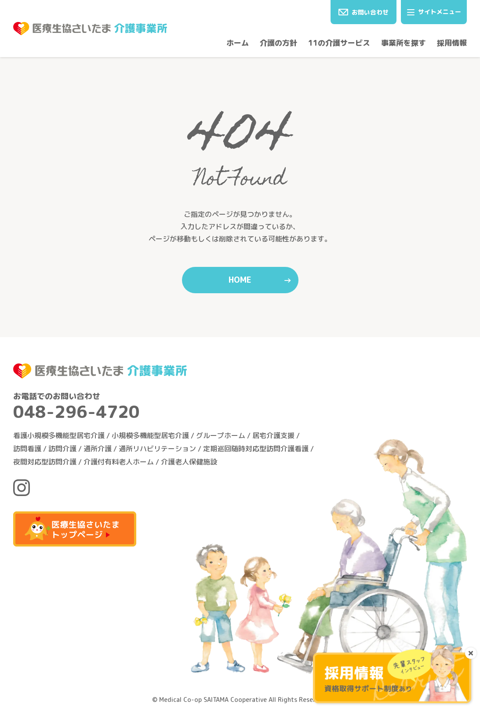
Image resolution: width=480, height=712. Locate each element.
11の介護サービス (339, 43)
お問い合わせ (363, 12)
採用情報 (452, 43)
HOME (240, 279)
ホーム (237, 43)
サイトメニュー (434, 11)
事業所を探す (403, 43)
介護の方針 (278, 43)
